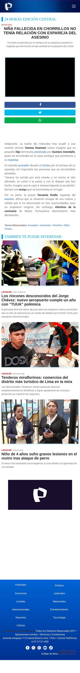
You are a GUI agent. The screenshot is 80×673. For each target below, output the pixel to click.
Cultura (21, 625)
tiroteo (46, 165)
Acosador (33, 225)
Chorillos (57, 225)
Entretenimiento (59, 609)
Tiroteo (8, 229)
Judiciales (59, 593)
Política (59, 585)
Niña (66, 225)
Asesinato (45, 225)
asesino (9, 199)
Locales (20, 601)
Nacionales (59, 601)
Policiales (20, 584)
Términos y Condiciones (52, 634)
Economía (20, 593)
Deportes (21, 617)
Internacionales (20, 609)
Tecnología (59, 617)
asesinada (40, 151)
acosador (23, 165)
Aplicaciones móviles (26, 634)
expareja (13, 159)
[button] (74, 6)
